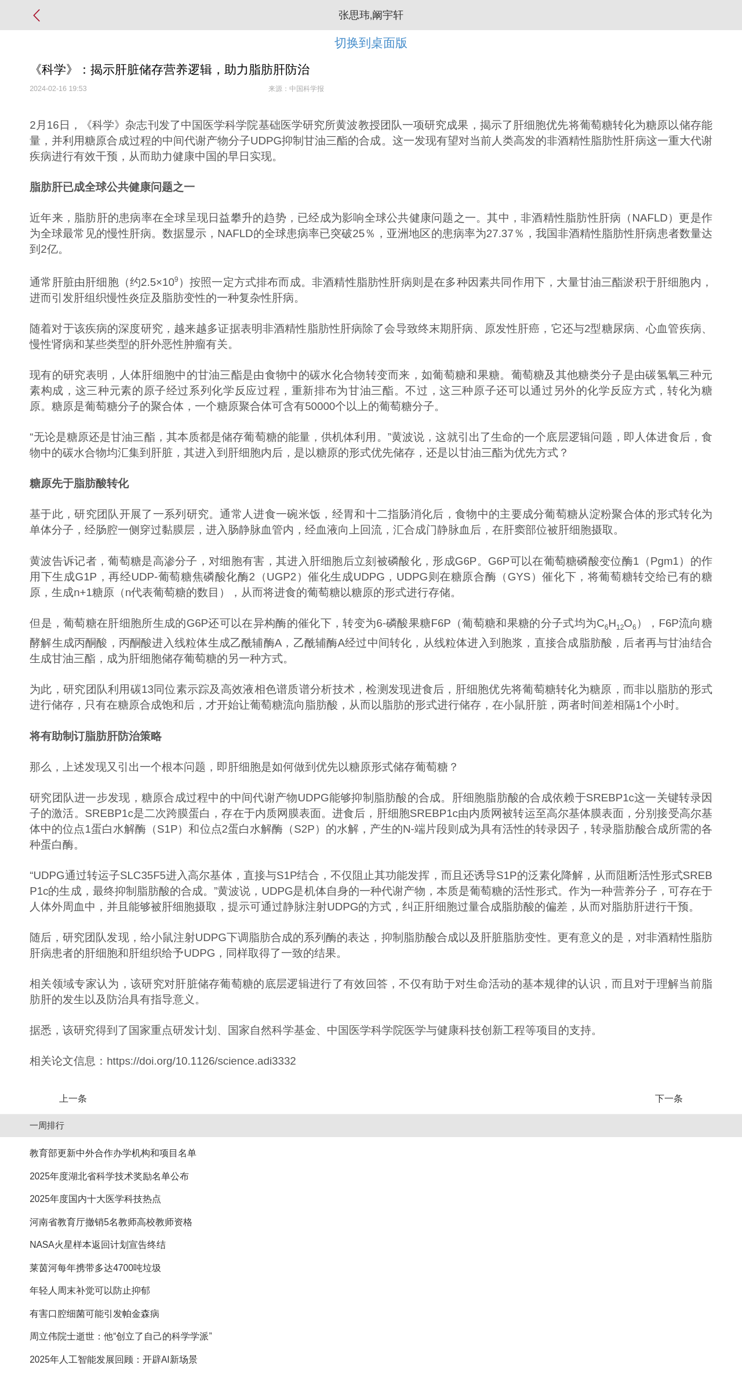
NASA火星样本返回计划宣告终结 (97, 1245)
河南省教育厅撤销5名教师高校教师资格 (111, 1222)
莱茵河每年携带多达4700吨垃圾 (95, 1268)
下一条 (669, 1098)
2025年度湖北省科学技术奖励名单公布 (109, 1176)
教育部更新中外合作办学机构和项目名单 (113, 1153)
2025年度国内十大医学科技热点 (95, 1199)
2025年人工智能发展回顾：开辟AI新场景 (113, 1359)
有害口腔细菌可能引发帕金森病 (94, 1314)
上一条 (73, 1098)
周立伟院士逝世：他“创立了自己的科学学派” (121, 1336)
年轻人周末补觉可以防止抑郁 (90, 1290)
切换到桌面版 (371, 42)
